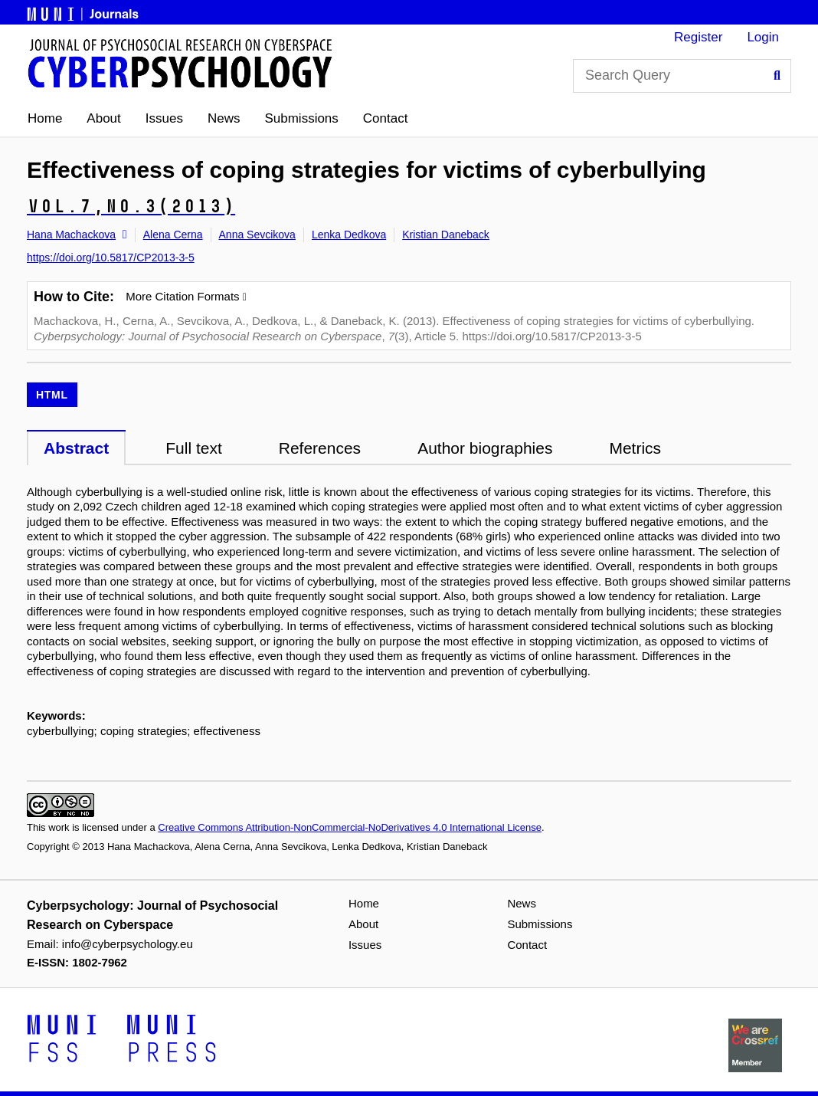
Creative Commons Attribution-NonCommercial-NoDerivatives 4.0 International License (350, 827)
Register (698, 37)
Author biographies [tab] (484, 448)
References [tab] (320, 448)
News (224, 118)
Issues (164, 118)
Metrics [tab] (635, 448)
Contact (385, 118)
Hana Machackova (71, 234)
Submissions (301, 118)
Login (763, 37)
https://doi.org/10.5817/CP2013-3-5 (111, 257)
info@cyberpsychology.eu (127, 943)
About (103, 118)
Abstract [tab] (76, 448)
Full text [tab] (193, 448)
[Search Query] (682, 76)
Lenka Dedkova (349, 234)
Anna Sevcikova (257, 234)
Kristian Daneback (445, 234)
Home (45, 118)
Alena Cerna (173, 234)
